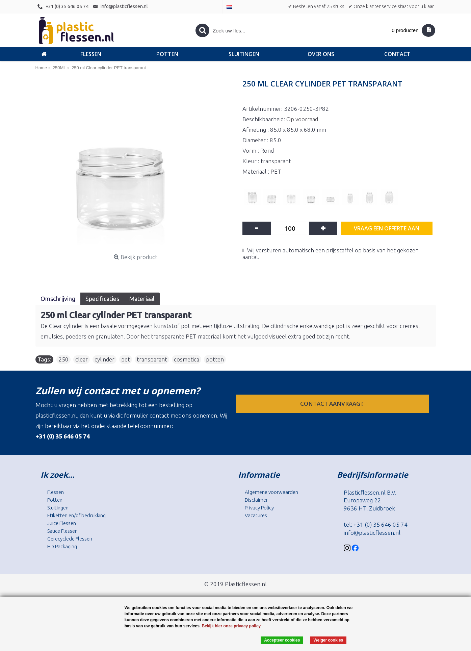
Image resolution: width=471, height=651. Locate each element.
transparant (152, 359)
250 (63, 359)
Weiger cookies (328, 640)
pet (125, 359)
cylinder (104, 359)
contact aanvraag (332, 403)
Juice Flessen (61, 523)
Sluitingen (58, 507)
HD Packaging (62, 546)
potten (215, 359)
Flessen (55, 492)
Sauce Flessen (62, 531)
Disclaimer (256, 500)
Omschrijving (58, 298)
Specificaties (102, 298)
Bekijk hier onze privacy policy (231, 626)
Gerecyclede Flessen (69, 539)
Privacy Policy (259, 507)
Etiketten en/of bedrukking (76, 515)
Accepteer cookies (282, 640)
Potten (54, 500)
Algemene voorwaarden (271, 492)
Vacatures (256, 515)
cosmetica (186, 359)
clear (81, 359)
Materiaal (142, 298)
